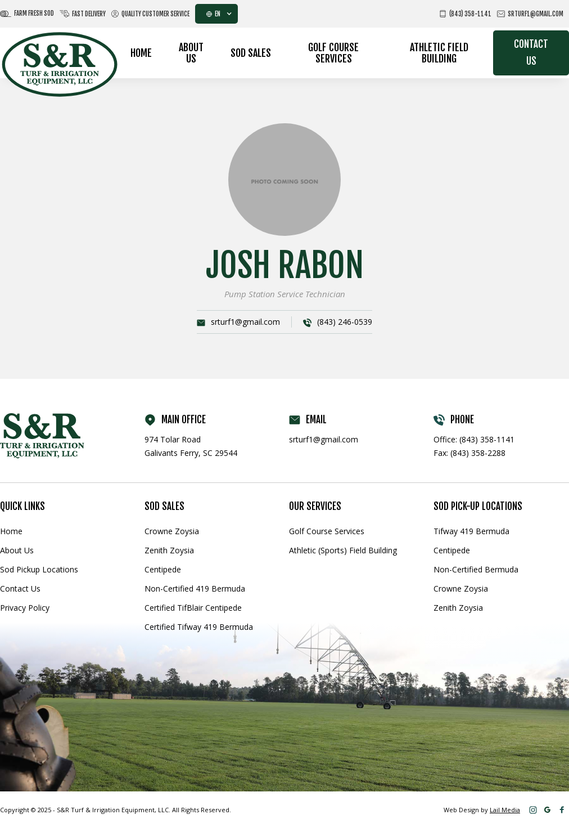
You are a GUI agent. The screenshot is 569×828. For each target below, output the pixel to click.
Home (141, 53)
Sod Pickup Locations (39, 569)
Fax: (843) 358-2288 (469, 452)
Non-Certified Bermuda (475, 569)
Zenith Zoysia (169, 550)
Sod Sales (251, 53)
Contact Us (531, 52)
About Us (191, 53)
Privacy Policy (24, 607)
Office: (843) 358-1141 (473, 439)
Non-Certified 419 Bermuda (194, 588)
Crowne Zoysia (171, 531)
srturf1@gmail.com (245, 321)
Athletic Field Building (439, 53)
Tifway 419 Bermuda (471, 531)
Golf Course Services (333, 53)
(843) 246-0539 (344, 321)
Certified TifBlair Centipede (193, 607)
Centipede (162, 569)
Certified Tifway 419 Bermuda (198, 626)
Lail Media (505, 809)
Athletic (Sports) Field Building (343, 550)
